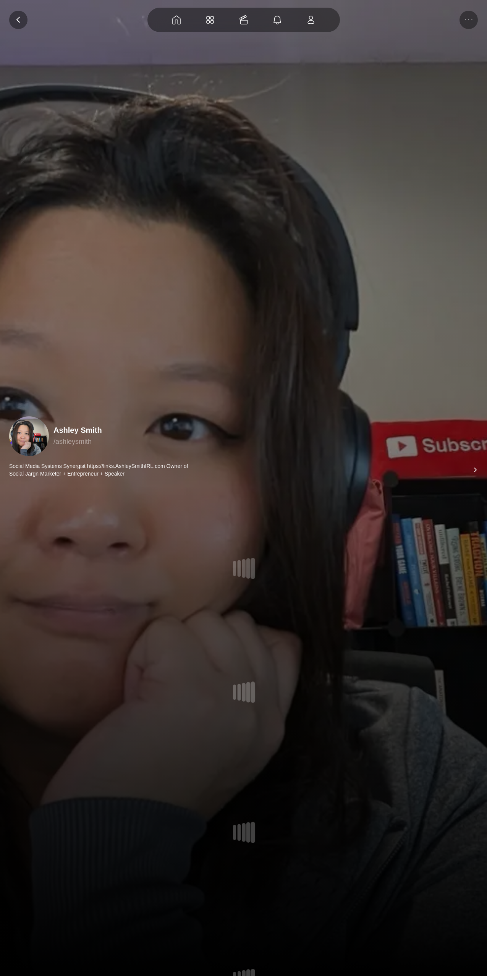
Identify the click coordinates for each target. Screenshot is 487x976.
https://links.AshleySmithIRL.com (126, 466)
